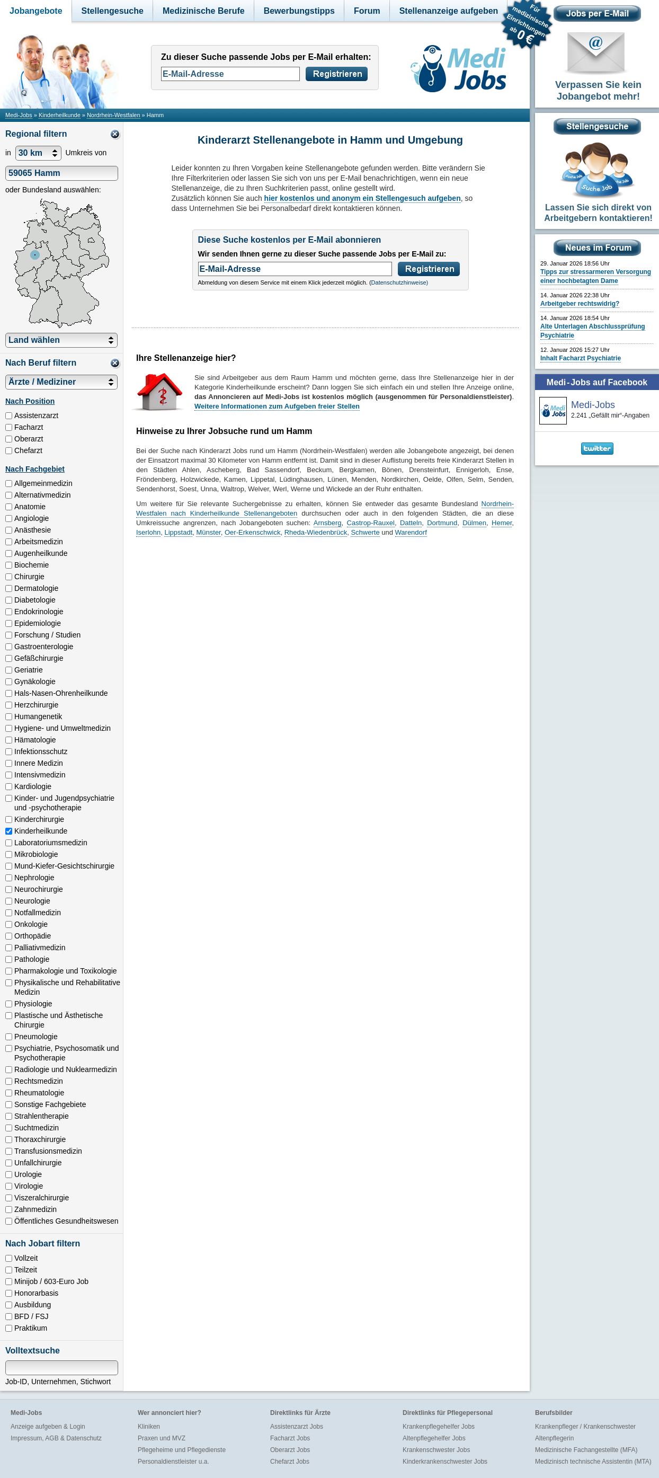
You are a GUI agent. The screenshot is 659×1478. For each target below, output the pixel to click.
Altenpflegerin (554, 1438)
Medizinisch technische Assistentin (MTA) (593, 1461)
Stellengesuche (113, 10)
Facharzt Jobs (290, 1438)
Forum (367, 10)
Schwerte (365, 532)
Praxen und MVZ (161, 1438)
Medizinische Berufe (204, 10)
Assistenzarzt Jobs (296, 1426)
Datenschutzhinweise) (400, 282)
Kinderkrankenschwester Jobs (445, 1461)
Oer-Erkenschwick (252, 532)
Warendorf (411, 532)
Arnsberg (328, 523)
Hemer (502, 523)
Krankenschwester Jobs (436, 1450)
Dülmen (474, 523)
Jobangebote (36, 10)
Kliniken (149, 1426)
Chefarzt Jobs (289, 1461)
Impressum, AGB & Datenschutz (56, 1438)
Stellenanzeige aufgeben (448, 10)
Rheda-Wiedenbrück (316, 532)
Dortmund (442, 523)
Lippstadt (178, 532)
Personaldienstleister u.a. (173, 1461)
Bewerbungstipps (299, 10)
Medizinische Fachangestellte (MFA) (586, 1450)
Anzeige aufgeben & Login (48, 1426)
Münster (208, 532)
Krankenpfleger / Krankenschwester (585, 1426)
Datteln (411, 523)
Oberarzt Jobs (290, 1450)
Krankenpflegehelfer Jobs (439, 1426)
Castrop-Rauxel (371, 523)
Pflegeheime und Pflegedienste (182, 1450)
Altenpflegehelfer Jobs (434, 1438)
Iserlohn (148, 532)
